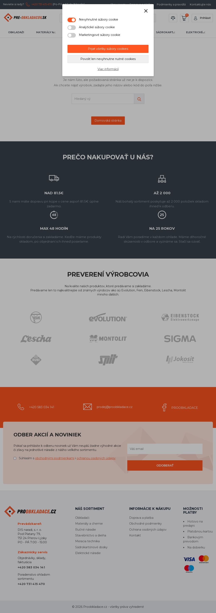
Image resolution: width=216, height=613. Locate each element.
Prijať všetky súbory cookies (108, 49)
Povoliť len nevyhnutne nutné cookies (108, 59)
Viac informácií (108, 69)
